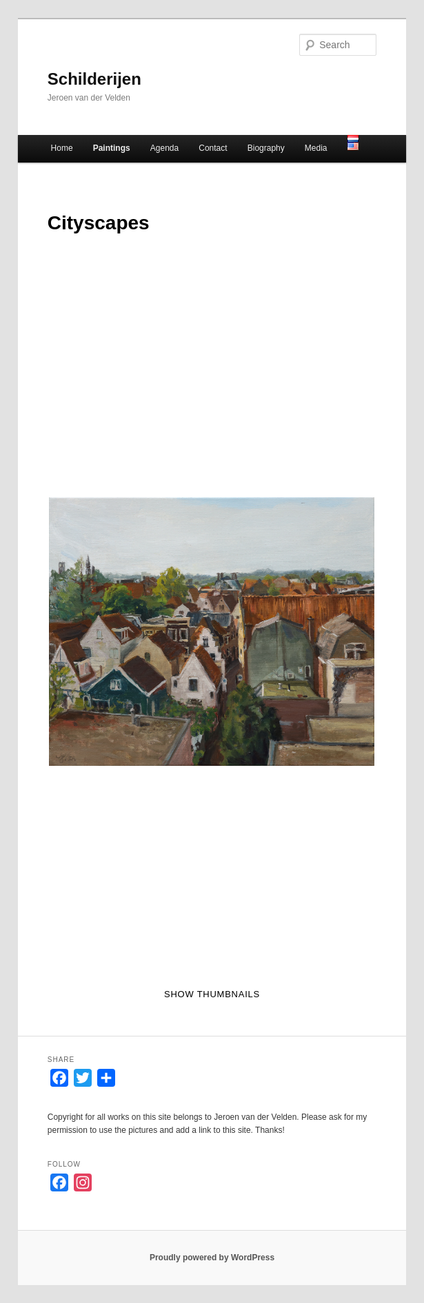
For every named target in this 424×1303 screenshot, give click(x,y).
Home (62, 148)
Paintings (111, 148)
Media (316, 148)
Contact (213, 148)
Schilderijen (94, 79)
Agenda (164, 148)
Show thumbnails (212, 994)
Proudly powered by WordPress (212, 1257)
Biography (266, 148)
